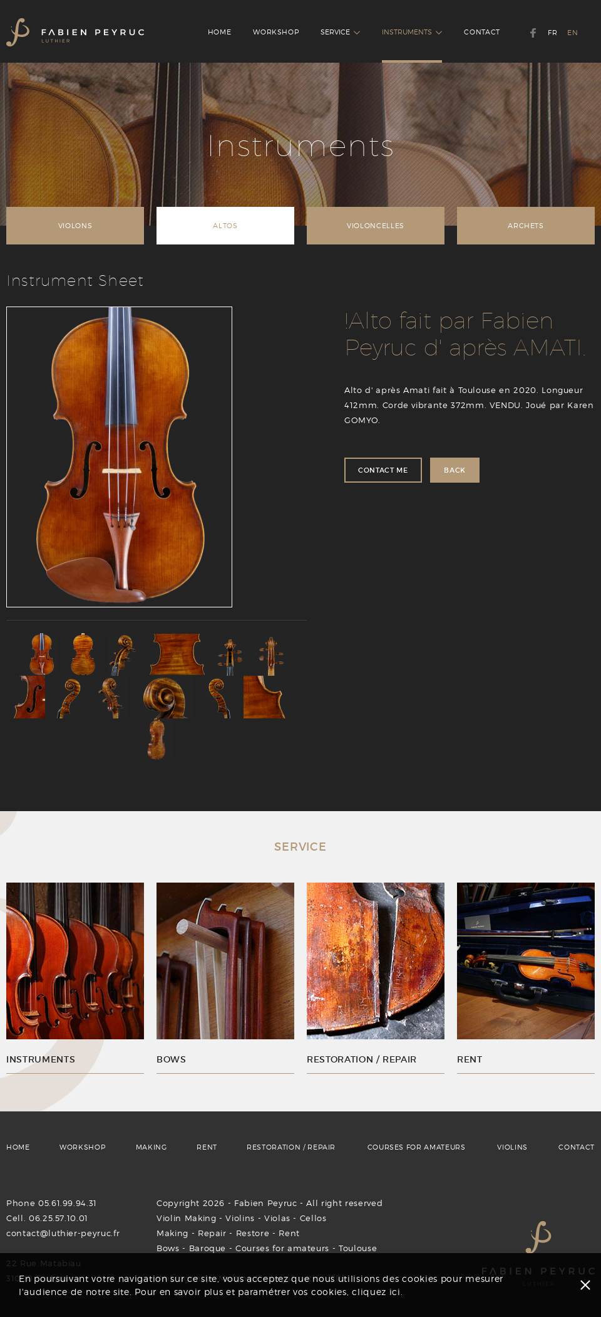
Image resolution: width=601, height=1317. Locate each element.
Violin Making (186, 1218)
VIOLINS (512, 1147)
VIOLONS (75, 225)
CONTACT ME (383, 470)
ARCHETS (526, 225)
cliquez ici (376, 1291)
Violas (277, 1218)
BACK (455, 470)
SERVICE (340, 32)
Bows (168, 1248)
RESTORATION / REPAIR (291, 1147)
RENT (207, 1147)
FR (552, 32)
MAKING (151, 1147)
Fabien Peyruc (265, 1203)
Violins (240, 1218)
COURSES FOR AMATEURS (416, 1147)
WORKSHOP (276, 32)
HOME (220, 32)
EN (572, 32)
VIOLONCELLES (375, 225)
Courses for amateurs (282, 1248)
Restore (253, 1233)
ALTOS (225, 225)
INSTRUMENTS (412, 32)
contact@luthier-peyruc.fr (63, 1233)
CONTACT (482, 32)
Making (172, 1233)
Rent (289, 1233)
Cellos (313, 1218)
